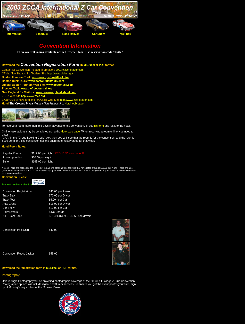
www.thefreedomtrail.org (37, 88)
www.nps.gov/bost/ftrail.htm (50, 77)
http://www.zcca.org (33, 96)
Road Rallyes (70, 33)
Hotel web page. (71, 131)
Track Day (124, 33)
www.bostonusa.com (60, 84)
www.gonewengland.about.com (56, 92)
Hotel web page (74, 103)
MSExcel (89, 65)
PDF (102, 65)
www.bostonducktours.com (46, 81)
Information (14, 33)
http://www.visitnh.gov (60, 73)
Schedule (42, 33)
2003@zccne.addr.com (70, 69)
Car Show (98, 33)
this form (98, 125)
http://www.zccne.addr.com (76, 99)
